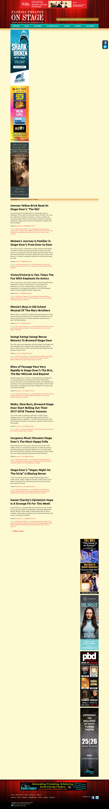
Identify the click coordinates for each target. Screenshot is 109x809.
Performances (19, 229)
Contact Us (77, 19)
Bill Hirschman (31, 226)
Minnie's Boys (37, 328)
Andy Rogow (36, 459)
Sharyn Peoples (27, 359)
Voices (67, 26)
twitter (97, 797)
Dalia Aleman (18, 298)
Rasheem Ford (17, 524)
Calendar (90, 26)
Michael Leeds (43, 266)
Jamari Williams (28, 230)
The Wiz (42, 232)
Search (84, 19)
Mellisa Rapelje (44, 523)
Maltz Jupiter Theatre (45, 429)
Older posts (17, 531)
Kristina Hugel (17, 523)
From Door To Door (25, 266)
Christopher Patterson (24, 358)
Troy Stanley (48, 298)
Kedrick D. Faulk (37, 230)
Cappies (78, 26)
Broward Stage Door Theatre (40, 264)
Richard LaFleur (26, 524)
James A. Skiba (26, 298)
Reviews (16, 26)
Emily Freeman (20, 395)
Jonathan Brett (28, 395)
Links (71, 19)
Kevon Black (34, 298)
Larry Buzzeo (41, 298)
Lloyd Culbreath (21, 232)
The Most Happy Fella (27, 462)
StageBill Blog (53, 26)
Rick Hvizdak (33, 524)
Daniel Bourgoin (37, 491)
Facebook (93, 797)
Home (58, 19)
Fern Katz (17, 266)
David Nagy (18, 461)
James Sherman (35, 266)
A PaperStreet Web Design (18, 805)
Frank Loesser (25, 461)
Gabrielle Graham (14, 493)
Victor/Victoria (14, 299)
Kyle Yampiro (42, 461)
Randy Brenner (36, 395)
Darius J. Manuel (19, 230)
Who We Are (65, 19)
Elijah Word (33, 358)
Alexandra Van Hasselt (38, 356)
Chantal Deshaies (19, 491)
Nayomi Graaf (29, 232)
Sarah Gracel (36, 232)
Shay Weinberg (18, 462)
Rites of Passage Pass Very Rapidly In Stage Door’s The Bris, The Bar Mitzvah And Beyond (31, 370)
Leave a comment (23, 299)
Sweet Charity (40, 524)
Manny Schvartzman (34, 523)
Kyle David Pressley (34, 461)
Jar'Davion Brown (24, 493)
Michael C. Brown (28, 328)
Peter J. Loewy (45, 328)
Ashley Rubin (36, 296)
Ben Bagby (35, 229)
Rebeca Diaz (19, 359)
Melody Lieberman (19, 328)
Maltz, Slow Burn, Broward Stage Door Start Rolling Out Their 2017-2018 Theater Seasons (32, 408)
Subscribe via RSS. (25, 804)
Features (38, 26)
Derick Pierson (46, 491)
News (27, 26)
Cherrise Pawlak (29, 491)
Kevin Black (40, 358)
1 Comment (18, 329)
